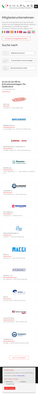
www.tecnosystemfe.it (8, 320)
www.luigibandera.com (9, 127)
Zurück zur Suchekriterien (19, 357)
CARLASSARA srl (7, 191)
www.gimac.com (7, 235)
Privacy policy (21, 375)
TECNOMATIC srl (8, 339)
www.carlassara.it (7, 192)
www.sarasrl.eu (7, 298)
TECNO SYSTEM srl (8, 318)
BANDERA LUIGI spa (8, 125)
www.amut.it (6, 106)
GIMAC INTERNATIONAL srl (11, 233)
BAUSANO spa (7, 168)
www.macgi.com (7, 256)
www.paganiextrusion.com (10, 277)
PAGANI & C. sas (7, 275)
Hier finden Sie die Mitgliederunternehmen (16, 38)
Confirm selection (10, 388)
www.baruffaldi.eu (8, 148)
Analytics (23, 381)
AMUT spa (6, 104)
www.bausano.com (8, 169)
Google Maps (10, 384)
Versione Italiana (30, 1)
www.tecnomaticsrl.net (9, 341)
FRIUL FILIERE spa (8, 212)
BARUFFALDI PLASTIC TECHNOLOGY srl (14, 146)
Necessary (9, 381)
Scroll (34, 391)
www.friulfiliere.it (7, 213)
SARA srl (5, 297)
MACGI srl (6, 254)
